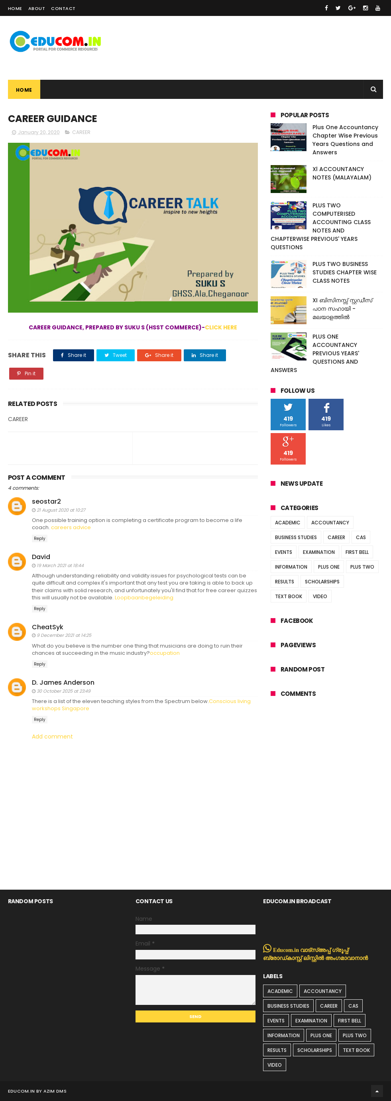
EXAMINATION (319, 552)
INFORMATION (291, 566)
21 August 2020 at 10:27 (61, 510)
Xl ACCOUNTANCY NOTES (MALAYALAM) (341, 173)
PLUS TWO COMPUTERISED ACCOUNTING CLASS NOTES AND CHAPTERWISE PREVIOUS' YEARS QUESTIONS (321, 226)
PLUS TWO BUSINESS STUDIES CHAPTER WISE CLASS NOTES (344, 272)
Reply (39, 539)
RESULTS (284, 581)
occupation (165, 653)
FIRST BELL (357, 552)
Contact (63, 8)
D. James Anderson (63, 682)
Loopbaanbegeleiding (144, 597)
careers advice (71, 527)
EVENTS (283, 552)
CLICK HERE (221, 327)
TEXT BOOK (288, 596)
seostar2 (46, 501)
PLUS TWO (362, 566)
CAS (361, 537)
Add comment (52, 737)
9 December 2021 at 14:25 (64, 635)
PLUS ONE (329, 566)
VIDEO (320, 596)
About (36, 8)
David (41, 556)
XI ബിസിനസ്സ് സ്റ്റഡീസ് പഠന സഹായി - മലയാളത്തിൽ (342, 308)
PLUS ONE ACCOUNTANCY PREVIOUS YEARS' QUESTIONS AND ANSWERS (315, 353)
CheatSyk (47, 627)
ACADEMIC (288, 522)
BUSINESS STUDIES (296, 537)
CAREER (81, 132)
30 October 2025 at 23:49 (63, 691)
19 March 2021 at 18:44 (60, 565)
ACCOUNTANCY (330, 522)
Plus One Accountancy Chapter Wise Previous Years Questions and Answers (345, 139)
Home (15, 8)
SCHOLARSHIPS (322, 581)
